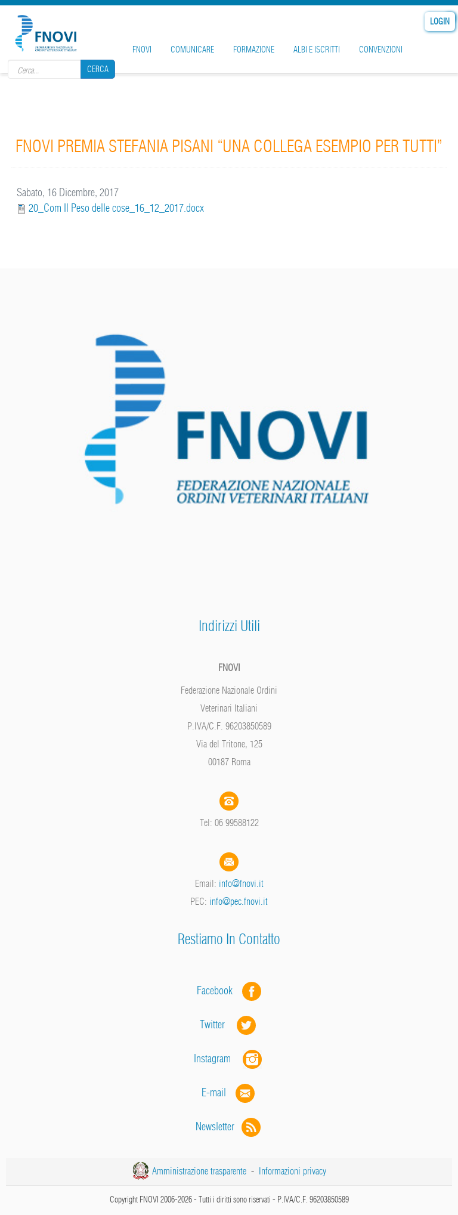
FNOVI (141, 49)
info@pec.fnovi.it (238, 901)
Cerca (98, 69)
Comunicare (192, 49)
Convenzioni (381, 49)
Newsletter (229, 1126)
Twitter (229, 1024)
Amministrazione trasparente (199, 1171)
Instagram (229, 1058)
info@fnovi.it (241, 883)
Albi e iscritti (316, 49)
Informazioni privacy (292, 1171)
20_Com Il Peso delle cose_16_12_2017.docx (116, 208)
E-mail (214, 1092)
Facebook (218, 990)
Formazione (253, 49)
